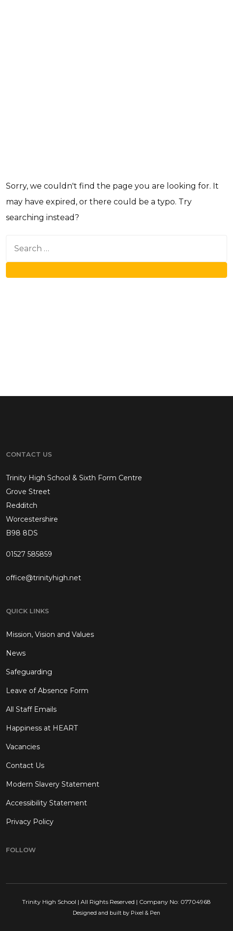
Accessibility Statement (46, 802)
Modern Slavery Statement (52, 784)
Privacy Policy (30, 821)
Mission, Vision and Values (50, 634)
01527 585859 (29, 554)
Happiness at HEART (42, 728)
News (16, 653)
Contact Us (25, 765)
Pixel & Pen (145, 913)
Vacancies (23, 746)
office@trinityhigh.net (43, 577)
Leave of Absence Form (47, 690)
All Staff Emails (31, 709)
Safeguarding (29, 671)
